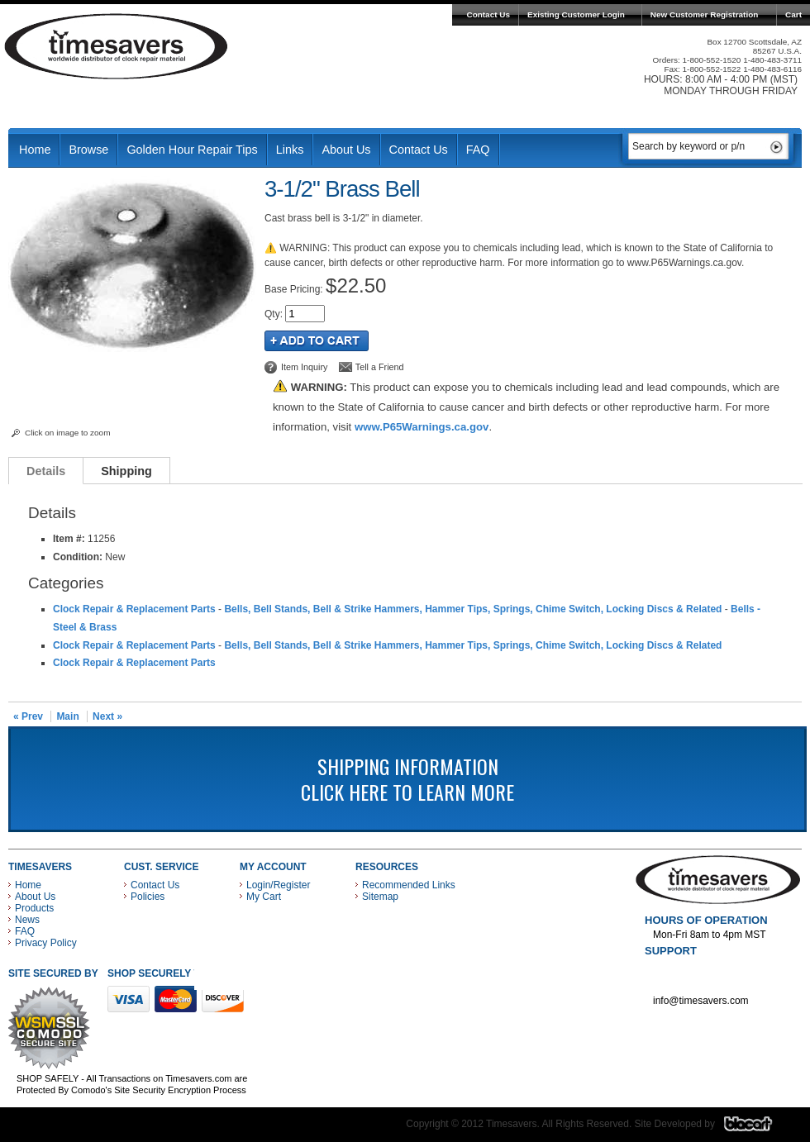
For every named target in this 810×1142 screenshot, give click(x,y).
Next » (107, 716)
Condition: (77, 557)
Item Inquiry (304, 367)
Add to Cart (316, 341)
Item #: (70, 539)
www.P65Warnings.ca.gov (421, 427)
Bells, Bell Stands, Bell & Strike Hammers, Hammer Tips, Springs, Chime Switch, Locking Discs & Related (473, 609)
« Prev (28, 716)
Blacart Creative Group (758, 1128)
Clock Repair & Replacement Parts (134, 609)
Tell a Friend (379, 367)
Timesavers (116, 46)
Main (67, 716)
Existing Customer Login (576, 14)
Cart (793, 14)
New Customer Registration (704, 14)
